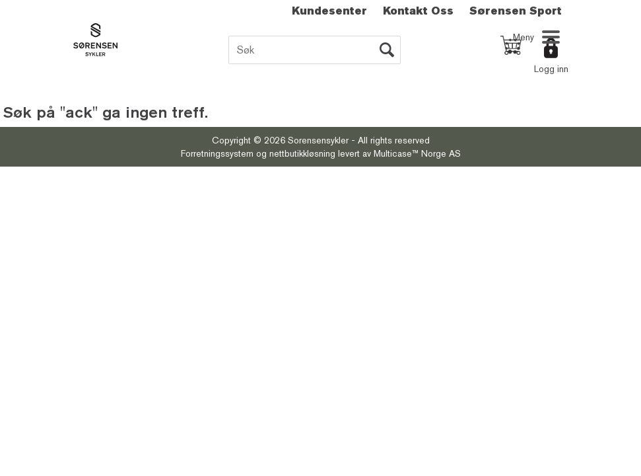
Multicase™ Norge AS (417, 153)
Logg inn (551, 68)
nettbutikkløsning (302, 153)
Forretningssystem (217, 153)
